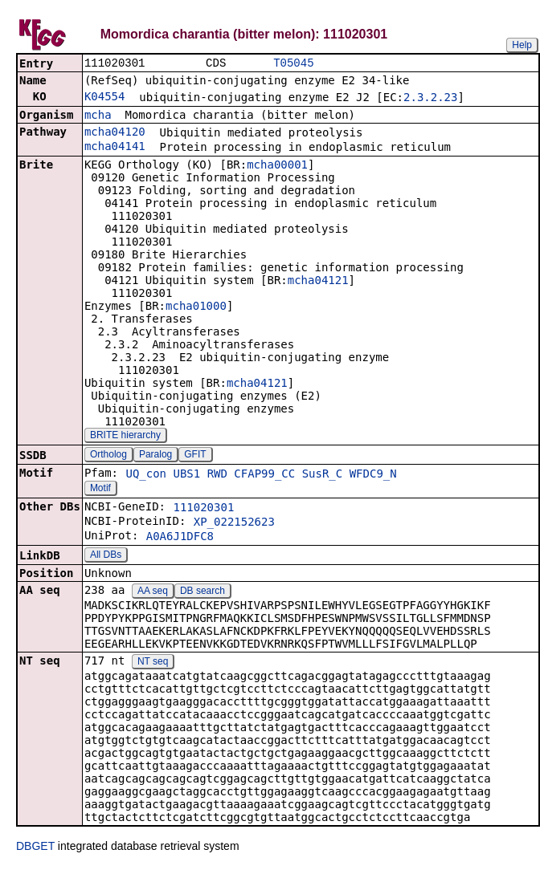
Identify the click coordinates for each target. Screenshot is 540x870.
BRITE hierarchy (125, 436)
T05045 (293, 63)
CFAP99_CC (264, 475)
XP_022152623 (234, 523)
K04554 (104, 97)
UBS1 (186, 475)
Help (522, 45)
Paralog (155, 455)
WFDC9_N (373, 475)
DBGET (35, 847)
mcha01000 (196, 307)
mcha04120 (114, 133)
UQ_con (145, 475)
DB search (202, 592)
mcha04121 (318, 281)
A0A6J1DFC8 (180, 537)
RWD (217, 475)
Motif (100, 489)
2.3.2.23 (430, 98)
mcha (98, 116)
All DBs (105, 556)
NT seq (152, 663)
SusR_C (322, 475)
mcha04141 (114, 147)
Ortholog (108, 455)
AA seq (152, 592)
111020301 (203, 508)
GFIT (195, 455)
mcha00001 (277, 166)
